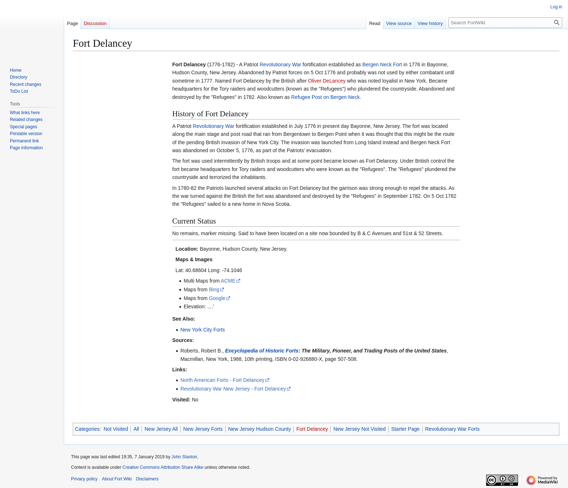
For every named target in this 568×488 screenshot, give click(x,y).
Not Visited (116, 429)
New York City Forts (202, 330)
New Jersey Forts (203, 429)
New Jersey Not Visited (359, 429)
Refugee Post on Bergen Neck (325, 97)
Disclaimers (147, 478)
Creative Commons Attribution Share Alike (162, 467)
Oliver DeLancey (327, 81)
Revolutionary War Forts (452, 429)
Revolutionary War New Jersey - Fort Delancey (233, 389)
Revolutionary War (280, 64)
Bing (214, 289)
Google (217, 298)
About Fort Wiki (116, 478)
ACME (228, 281)
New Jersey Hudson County (259, 429)
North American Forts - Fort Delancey (222, 380)
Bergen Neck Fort (382, 64)
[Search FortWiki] (505, 22)
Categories (87, 429)
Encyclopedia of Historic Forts (261, 351)
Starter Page (405, 429)
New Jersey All (161, 429)
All (136, 429)
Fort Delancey (312, 429)
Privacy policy (84, 478)
